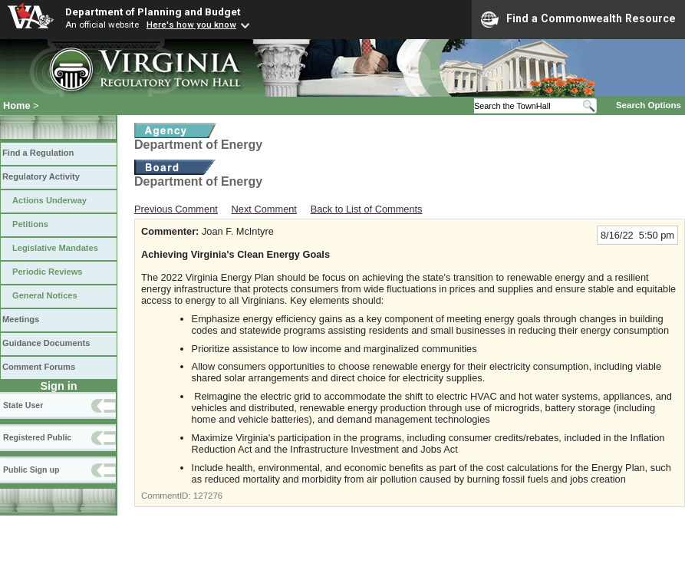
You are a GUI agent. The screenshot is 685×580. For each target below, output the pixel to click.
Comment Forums (38, 366)
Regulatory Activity (41, 176)
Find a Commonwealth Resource (578, 19)
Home (17, 105)
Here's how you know (191, 24)
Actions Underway (49, 200)
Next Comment (264, 209)
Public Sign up (31, 469)
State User (23, 405)
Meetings (20, 319)
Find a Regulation (38, 152)
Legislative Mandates (55, 247)
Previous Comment (176, 209)
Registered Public (37, 437)
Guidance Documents (46, 343)
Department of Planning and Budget (152, 11)
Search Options (648, 105)
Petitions (30, 224)
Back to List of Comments (367, 209)
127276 (207, 495)
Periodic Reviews (47, 271)
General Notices (44, 295)
